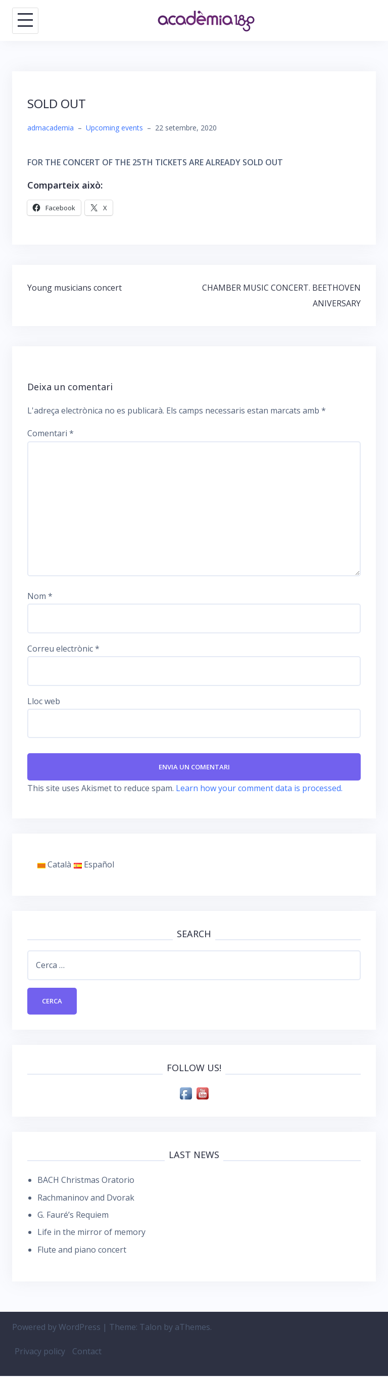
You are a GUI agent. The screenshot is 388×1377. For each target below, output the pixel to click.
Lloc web (43, 701)
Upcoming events (114, 127)
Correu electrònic (63, 648)
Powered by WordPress (56, 1328)
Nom (40, 596)
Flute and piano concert (81, 1250)
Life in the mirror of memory (91, 1233)
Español (94, 864)
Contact (87, 1352)
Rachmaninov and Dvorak (85, 1198)
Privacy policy (40, 1352)
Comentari (50, 433)
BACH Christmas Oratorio (85, 1180)
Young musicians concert (74, 287)
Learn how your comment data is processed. (259, 788)
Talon (150, 1328)
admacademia (50, 127)
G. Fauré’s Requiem (73, 1215)
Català (54, 864)
